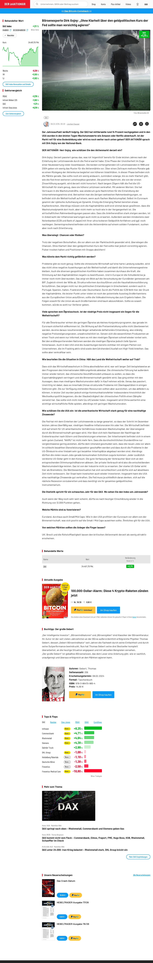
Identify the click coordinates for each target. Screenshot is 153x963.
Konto (134, 617)
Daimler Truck (47, 747)
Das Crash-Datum (66, 880)
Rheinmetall (47, 738)
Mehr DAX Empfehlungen (138, 857)
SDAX (87, 722)
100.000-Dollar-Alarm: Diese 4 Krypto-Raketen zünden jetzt (109, 593)
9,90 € (62, 916)
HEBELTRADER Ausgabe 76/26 (73, 923)
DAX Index (7, 26)
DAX (46, 117)
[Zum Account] (103, 4)
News (67, 729)
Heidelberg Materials (50, 757)
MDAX (77, 722)
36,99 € (62, 895)
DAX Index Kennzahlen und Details (18, 84)
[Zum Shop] (93, 4)
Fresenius (46, 766)
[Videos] (128, 4)
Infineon (45, 728)
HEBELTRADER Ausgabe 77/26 (73, 902)
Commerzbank (48, 733)
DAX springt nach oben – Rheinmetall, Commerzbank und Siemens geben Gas (83, 828)
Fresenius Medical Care (51, 771)
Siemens (45, 743)
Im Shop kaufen (108, 610)
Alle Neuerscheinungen (141, 875)
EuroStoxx (98, 722)
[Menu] (145, 4)
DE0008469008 (20, 30)
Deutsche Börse (48, 762)
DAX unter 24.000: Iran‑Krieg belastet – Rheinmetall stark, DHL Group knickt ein (85, 849)
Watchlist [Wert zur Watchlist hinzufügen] (10, 35)
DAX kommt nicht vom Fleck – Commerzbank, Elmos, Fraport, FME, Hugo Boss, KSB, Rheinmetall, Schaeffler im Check (93, 839)
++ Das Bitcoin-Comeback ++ (76, 10)
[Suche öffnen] (37, 4)
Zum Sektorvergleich (13, 113)
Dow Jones (65, 722)
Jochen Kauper (73, 124)
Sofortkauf (83, 610)
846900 (7, 30)
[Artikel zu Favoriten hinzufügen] (147, 124)
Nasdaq (53, 722)
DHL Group (46, 752)
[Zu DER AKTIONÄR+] (115, 4)
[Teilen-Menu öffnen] (135, 124)
